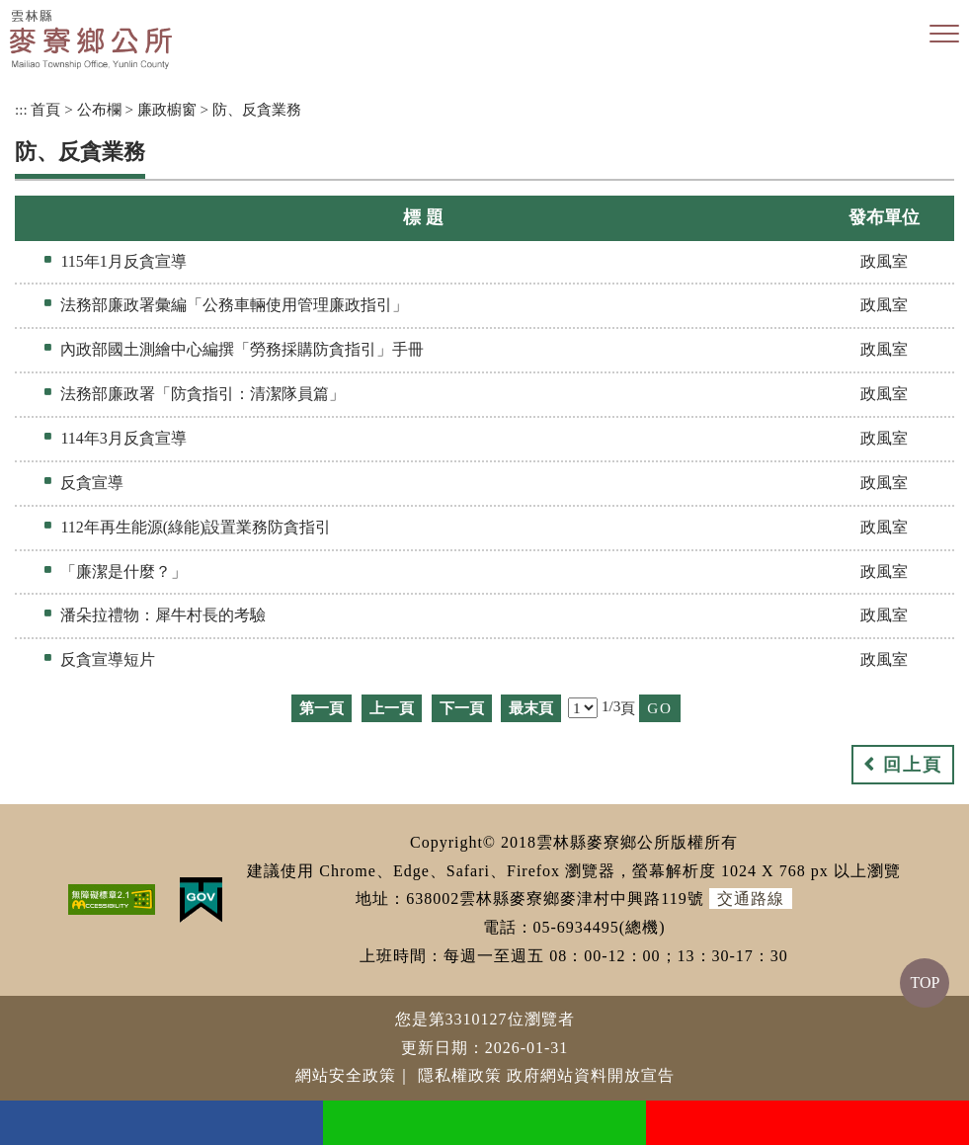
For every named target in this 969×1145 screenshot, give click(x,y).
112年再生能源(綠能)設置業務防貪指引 (195, 527)
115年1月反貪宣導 (123, 261)
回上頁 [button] (912, 765)
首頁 (45, 109)
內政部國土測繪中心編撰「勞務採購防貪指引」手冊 (242, 349)
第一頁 (321, 707)
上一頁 (391, 707)
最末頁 (531, 707)
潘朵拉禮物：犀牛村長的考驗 (163, 615)
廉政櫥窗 (167, 109)
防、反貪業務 (256, 109)
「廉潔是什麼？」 (123, 571)
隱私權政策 (460, 1075)
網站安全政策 (345, 1075)
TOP (924, 982)
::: (21, 109)
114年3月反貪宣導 (123, 438)
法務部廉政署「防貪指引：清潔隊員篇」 (202, 393)
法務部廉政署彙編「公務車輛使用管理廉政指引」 (234, 304)
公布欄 (99, 109)
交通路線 (750, 898)
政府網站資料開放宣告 (591, 1075)
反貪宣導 (91, 482)
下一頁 (462, 707)
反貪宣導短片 (107, 659)
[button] (944, 34)
